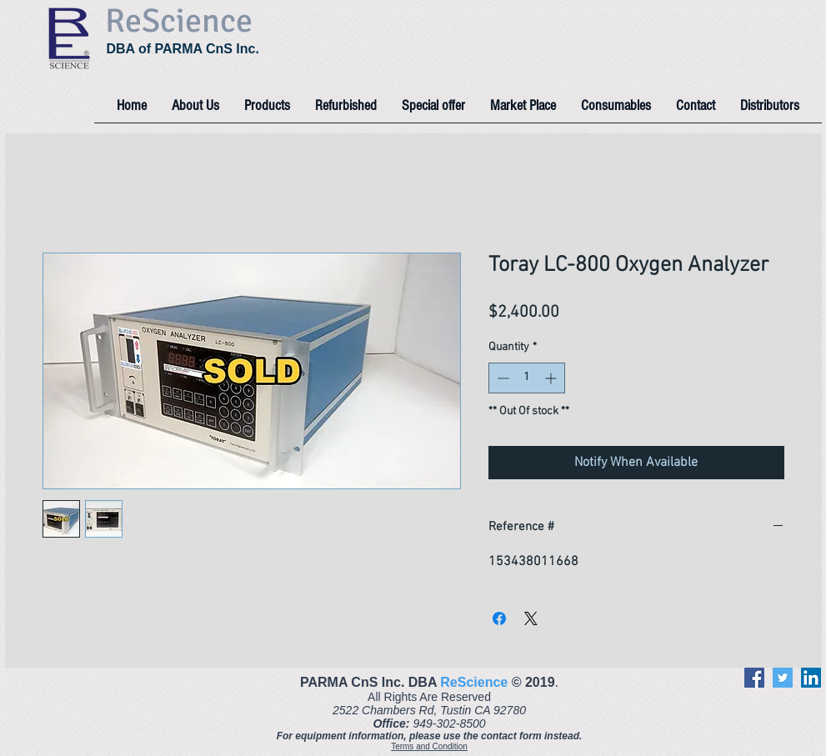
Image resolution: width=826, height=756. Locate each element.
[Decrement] (501, 378)
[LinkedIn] (811, 678)
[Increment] (552, 378)
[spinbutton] (527, 378)
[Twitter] (783, 678)
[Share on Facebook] (499, 618)
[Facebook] (754, 678)
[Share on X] (531, 618)
